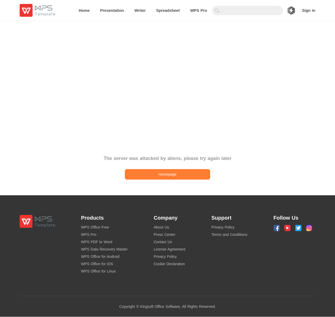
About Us (161, 227)
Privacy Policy (165, 256)
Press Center (164, 234)
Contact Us (163, 242)
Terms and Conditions (229, 234)
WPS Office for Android (100, 256)
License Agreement (169, 249)
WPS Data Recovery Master (104, 249)
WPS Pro (89, 234)
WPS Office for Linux (98, 271)
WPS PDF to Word (96, 242)
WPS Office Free (95, 227)
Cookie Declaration (169, 264)
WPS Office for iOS (97, 264)
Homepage (168, 174)
